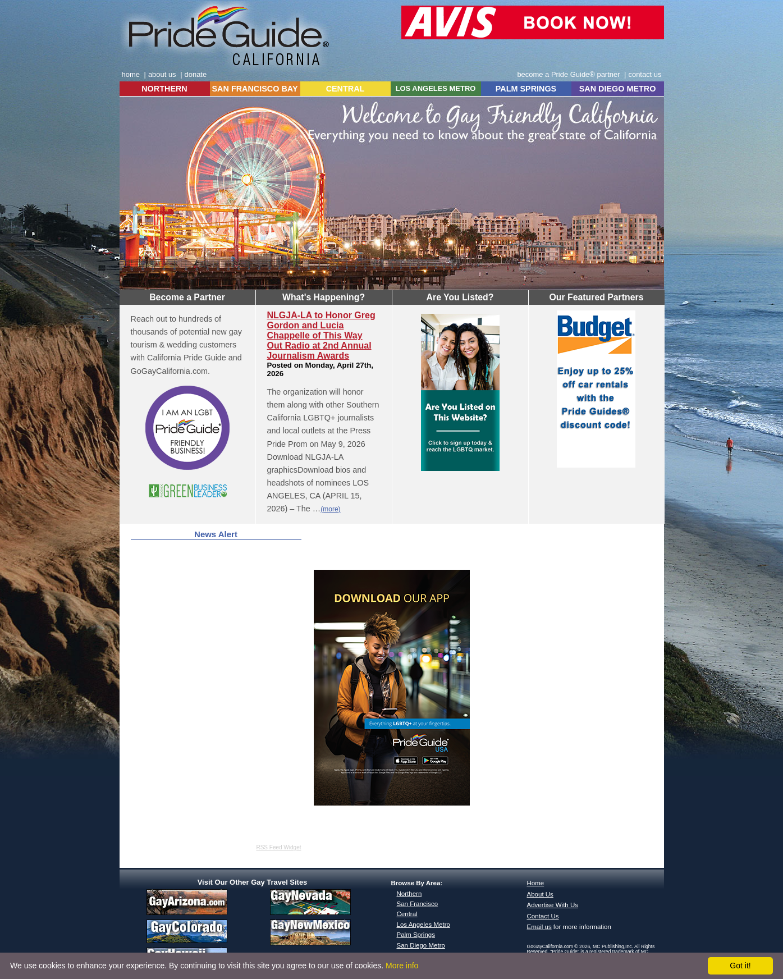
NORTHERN (164, 88)
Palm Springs (416, 934)
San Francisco (417, 903)
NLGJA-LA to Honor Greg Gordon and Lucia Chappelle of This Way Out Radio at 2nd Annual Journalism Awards (321, 335)
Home (535, 883)
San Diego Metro (421, 945)
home (131, 74)
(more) (330, 509)
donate (196, 74)
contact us (644, 74)
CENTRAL (345, 88)
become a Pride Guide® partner (568, 74)
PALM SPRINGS (526, 88)
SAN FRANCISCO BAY (255, 88)
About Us (540, 894)
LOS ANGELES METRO (436, 88)
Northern (409, 893)
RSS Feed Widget (278, 847)
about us (162, 74)
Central (407, 914)
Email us (539, 926)
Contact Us (543, 916)
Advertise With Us (553, 905)
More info (402, 965)
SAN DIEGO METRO (617, 88)
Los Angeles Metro (423, 924)
